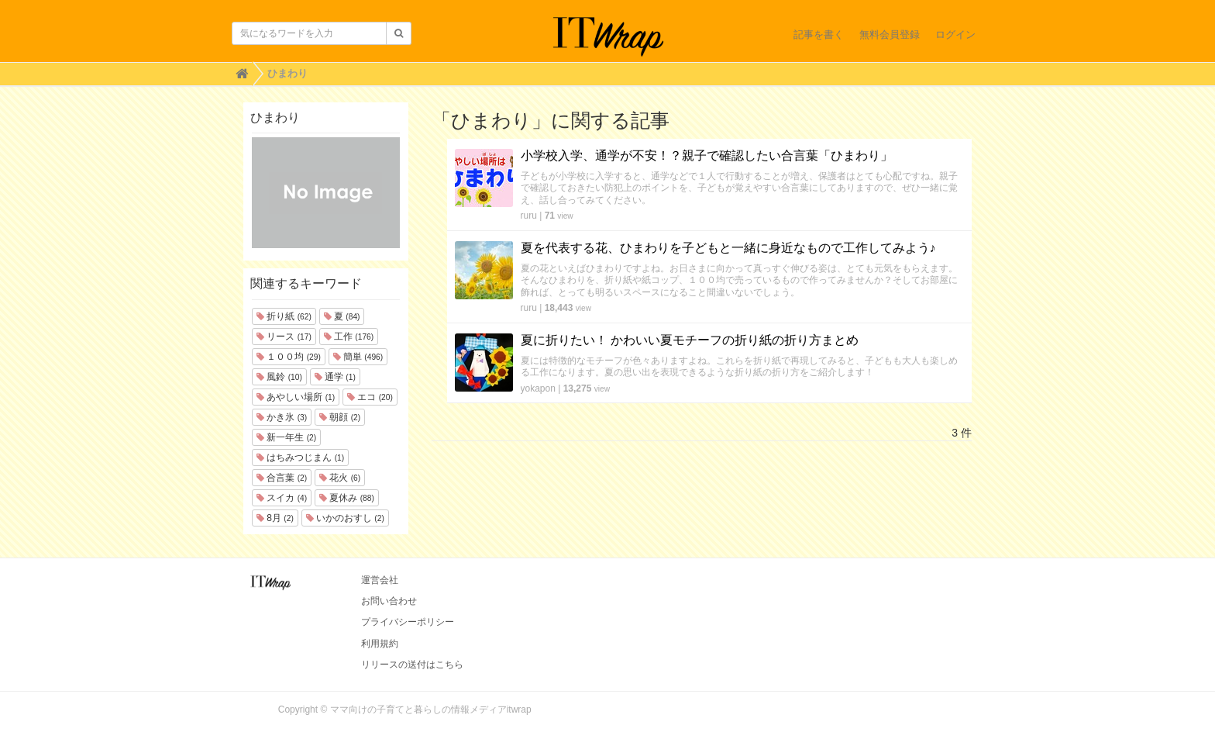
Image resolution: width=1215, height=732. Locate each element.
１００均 (288, 356)
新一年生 (286, 437)
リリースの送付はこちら (412, 664)
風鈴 (279, 376)
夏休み (346, 497)
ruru (529, 215)
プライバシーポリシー (407, 621)
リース (283, 336)
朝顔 (339, 417)
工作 (348, 336)
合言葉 (281, 477)
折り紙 (283, 316)
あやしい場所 (295, 397)
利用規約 (379, 643)
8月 (275, 518)
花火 (339, 477)
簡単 (358, 356)
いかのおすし (345, 518)
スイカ (281, 497)
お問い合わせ (389, 601)
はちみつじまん (300, 457)
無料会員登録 (889, 34)
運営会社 (379, 580)
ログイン (955, 34)
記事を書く (818, 34)
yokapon (538, 388)
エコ (370, 397)
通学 (335, 376)
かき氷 (281, 417)
